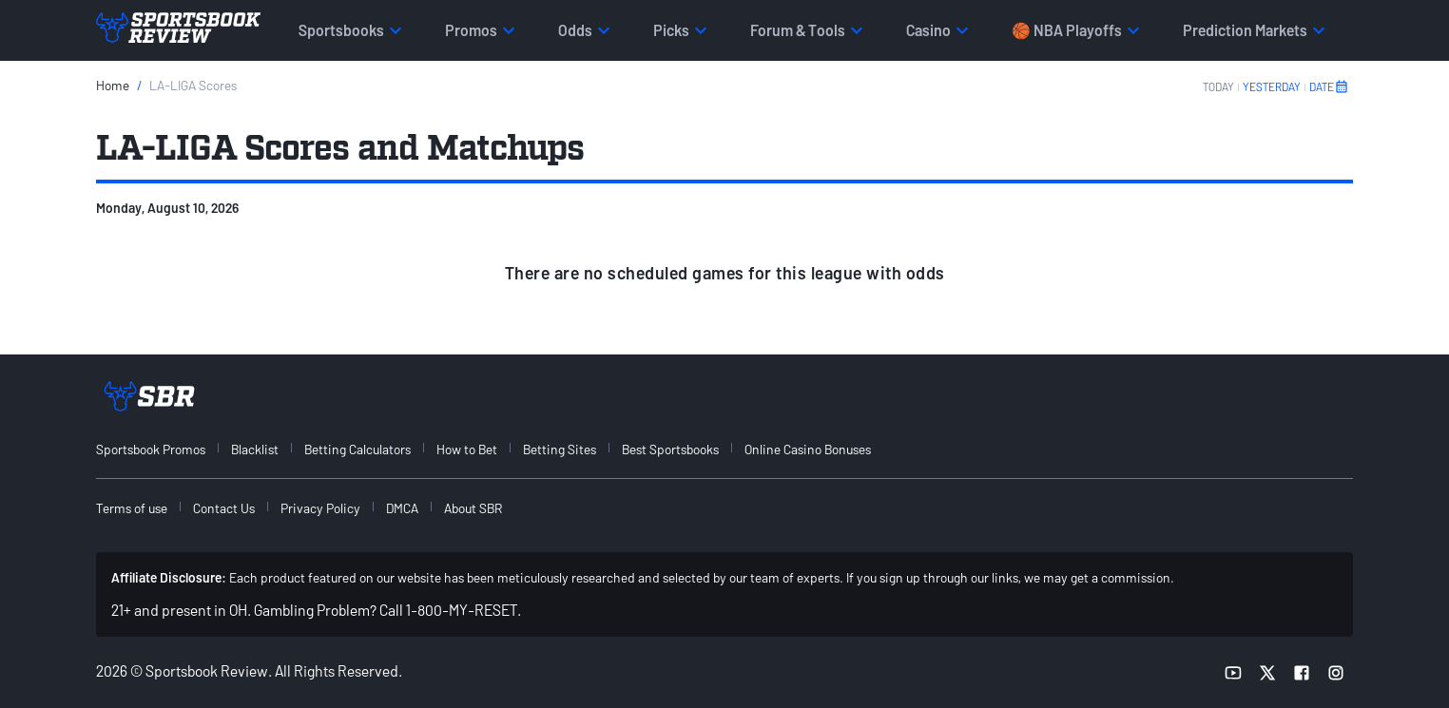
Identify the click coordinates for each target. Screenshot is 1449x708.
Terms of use (131, 508)
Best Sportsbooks (670, 449)
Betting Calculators (357, 449)
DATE (1329, 86)
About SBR (473, 508)
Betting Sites (559, 449)
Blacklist (255, 449)
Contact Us (224, 508)
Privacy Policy (320, 508)
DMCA (402, 508)
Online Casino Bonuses (807, 449)
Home (112, 85)
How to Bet (466, 449)
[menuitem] (161, 449)
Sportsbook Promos (150, 449)
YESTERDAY (1272, 86)
